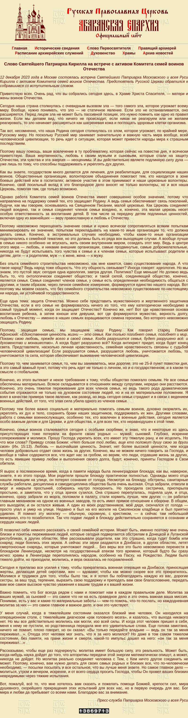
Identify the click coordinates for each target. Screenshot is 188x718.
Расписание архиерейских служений (49, 53)
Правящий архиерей (157, 48)
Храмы (128, 53)
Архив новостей (158, 53)
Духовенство (103, 53)
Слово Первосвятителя (109, 48)
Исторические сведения (57, 48)
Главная (19, 48)
